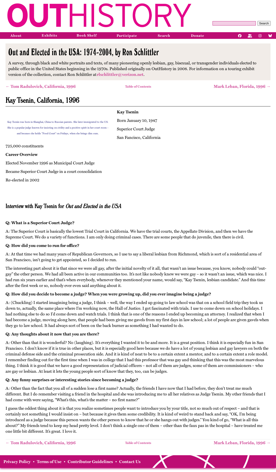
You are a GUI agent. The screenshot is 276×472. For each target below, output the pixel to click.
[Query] (234, 23)
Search (264, 23)
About (16, 36)
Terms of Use (49, 461)
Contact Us (130, 461)
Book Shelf (87, 35)
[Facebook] (240, 35)
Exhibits (49, 35)
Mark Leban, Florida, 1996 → (242, 86)
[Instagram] (260, 35)
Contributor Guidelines (90, 461)
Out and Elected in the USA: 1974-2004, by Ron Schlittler (83, 51)
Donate (197, 36)
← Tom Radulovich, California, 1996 (41, 86)
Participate (127, 36)
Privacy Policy (17, 461)
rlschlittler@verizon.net (120, 74)
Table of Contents (138, 87)
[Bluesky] (270, 35)
